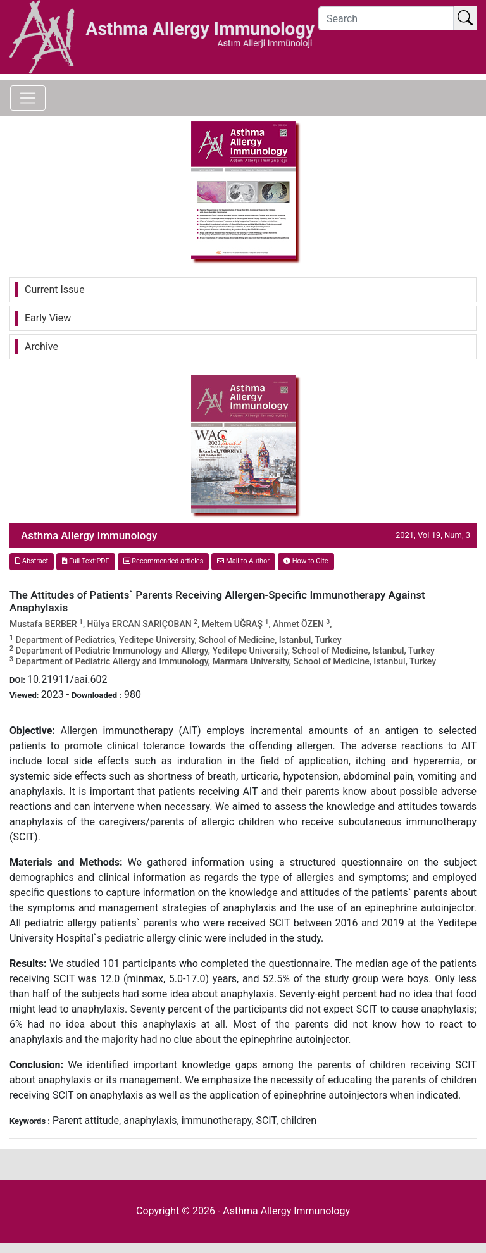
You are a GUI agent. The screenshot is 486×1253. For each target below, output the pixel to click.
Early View (48, 318)
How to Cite (306, 561)
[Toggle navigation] (28, 98)
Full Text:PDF (85, 561)
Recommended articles (163, 561)
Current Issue (55, 290)
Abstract (31, 561)
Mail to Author (243, 561)
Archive (41, 346)
